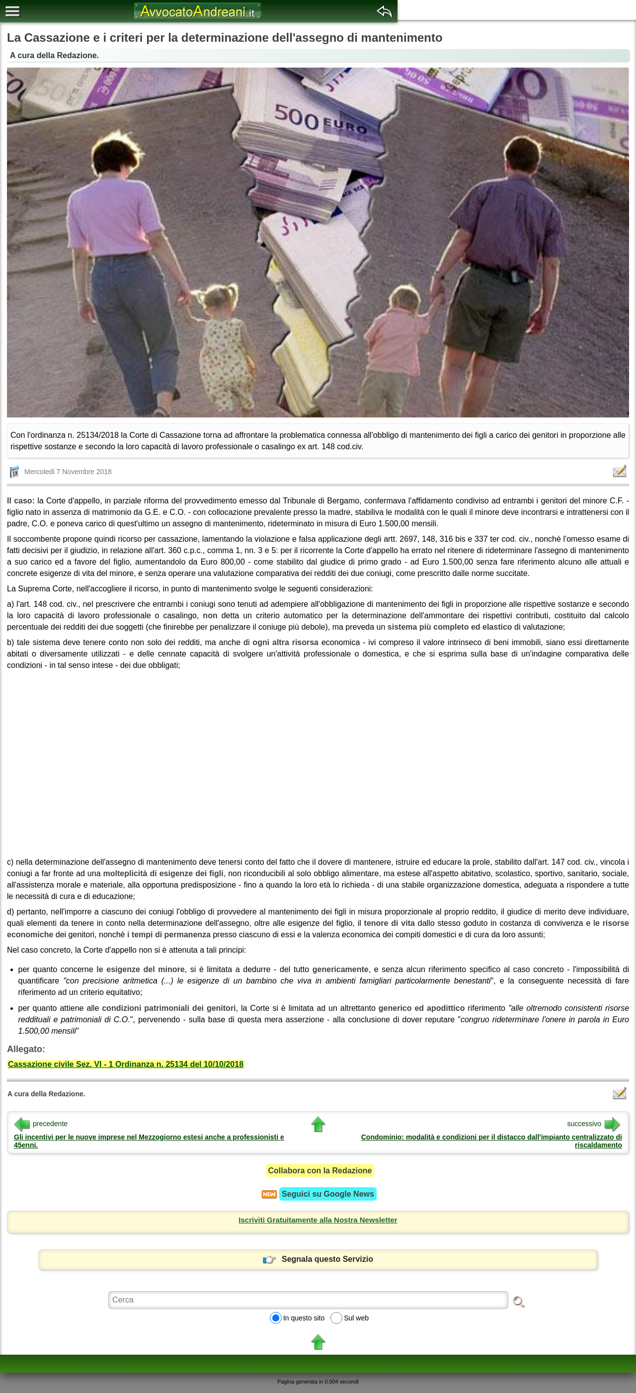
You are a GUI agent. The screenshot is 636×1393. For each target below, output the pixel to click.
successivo (593, 1124)
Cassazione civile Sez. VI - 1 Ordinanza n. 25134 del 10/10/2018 (125, 1064)
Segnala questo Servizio (318, 1259)
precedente (41, 1124)
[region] (318, 760)
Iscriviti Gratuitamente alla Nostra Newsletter (317, 1220)
